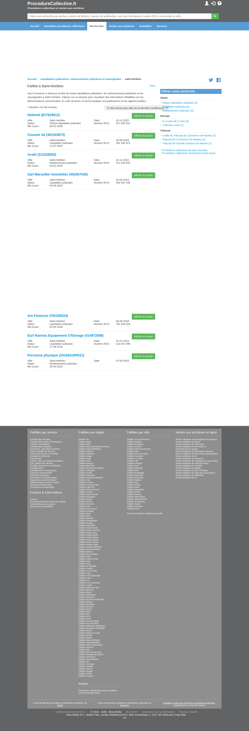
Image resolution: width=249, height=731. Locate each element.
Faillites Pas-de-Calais (89, 621)
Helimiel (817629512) (43, 115)
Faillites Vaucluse (86, 664)
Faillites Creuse (86, 492)
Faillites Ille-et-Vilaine (88, 554)
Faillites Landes (86, 568)
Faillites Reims (133, 492)
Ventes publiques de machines (189, 458)
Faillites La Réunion (88, 566)
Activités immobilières (40, 444)
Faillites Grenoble (135, 456)
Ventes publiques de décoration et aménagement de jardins (191, 447)
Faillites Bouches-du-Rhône (91, 468)
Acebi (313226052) (41, 154)
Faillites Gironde (86, 518)
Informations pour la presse (42, 504)
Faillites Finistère (86, 511)
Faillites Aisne (85, 442)
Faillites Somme (86, 647)
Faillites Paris (85, 618)
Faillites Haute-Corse (88, 528)
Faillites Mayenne (87, 597)
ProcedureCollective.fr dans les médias (48, 502)
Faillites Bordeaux (135, 444)
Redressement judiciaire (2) (177, 110)
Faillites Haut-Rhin (87, 525)
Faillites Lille (132, 461)
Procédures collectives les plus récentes (184, 150)
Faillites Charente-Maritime (91, 477)
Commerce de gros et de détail (44, 454)
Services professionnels (41, 485)
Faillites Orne (85, 616)
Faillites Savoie (85, 638)
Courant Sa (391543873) (46, 135)
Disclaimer (132, 711)
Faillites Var (84, 661)
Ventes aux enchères (121, 26)
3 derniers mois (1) (173, 125)
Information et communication (43, 477)
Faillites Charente (87, 475)
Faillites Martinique (87, 595)
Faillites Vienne (85, 669)
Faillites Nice (133, 482)
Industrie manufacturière (41, 473)
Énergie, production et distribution (45, 466)
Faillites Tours (133, 509)
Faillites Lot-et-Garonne (89, 583)
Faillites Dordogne (87, 497)
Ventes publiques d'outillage (188, 468)
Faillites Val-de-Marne (88, 659)
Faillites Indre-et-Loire (88, 559)
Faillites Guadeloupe (88, 520)
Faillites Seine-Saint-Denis (91, 645)
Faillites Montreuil (135, 475)
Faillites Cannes (134, 446)
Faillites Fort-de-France (137, 454)
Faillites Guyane (86, 523)
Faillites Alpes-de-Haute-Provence (94, 446)
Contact (33, 499)
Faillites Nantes (134, 480)
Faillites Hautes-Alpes (88, 544)
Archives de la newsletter (41, 506)
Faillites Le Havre (135, 458)
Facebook (124, 705)
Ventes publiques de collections (190, 444)
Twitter (60, 705)
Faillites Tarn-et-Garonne (90, 652)
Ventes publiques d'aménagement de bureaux (196, 439)
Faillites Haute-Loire (88, 532)
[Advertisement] (91, 216)
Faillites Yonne (85, 673)
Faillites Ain (84, 439)
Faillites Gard (85, 513)
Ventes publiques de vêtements (190, 475)
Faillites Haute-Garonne (89, 530)
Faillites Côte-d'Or (87, 487)
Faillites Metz (133, 470)
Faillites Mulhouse (135, 477)
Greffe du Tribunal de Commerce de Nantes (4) (189, 135)
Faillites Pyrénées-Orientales (92, 628)
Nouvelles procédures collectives (64, 26)
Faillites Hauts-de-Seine (89, 549)
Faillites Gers (85, 516)
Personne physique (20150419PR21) (55, 355)
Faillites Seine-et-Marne (89, 640)
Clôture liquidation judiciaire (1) (179, 102)
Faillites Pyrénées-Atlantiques (92, 626)
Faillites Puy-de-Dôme (89, 623)
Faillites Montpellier (136, 473)
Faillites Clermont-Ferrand (139, 449)
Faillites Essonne (86, 504)
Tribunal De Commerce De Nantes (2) (183, 139)
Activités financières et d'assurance (46, 442)
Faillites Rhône (85, 630)
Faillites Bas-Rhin (87, 466)
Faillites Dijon (133, 451)
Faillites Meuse (85, 602)
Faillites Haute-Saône (88, 537)
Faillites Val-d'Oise (87, 657)
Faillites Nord (85, 611)
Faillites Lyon (133, 466)
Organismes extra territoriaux (43, 480)
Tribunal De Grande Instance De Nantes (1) (187, 143)
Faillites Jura (84, 564)
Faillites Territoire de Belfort (91, 654)
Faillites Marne (85, 592)
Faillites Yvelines (86, 676)
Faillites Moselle (86, 607)
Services (162, 26)
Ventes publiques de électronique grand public (196, 454)
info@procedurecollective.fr (70, 711)
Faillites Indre (85, 556)
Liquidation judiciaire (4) (175, 106)
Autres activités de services (42, 451)
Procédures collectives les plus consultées (98, 690)
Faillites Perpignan (135, 489)
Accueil (34, 26)
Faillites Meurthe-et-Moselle (91, 599)
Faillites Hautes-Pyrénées (90, 547)
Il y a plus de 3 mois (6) (175, 121)
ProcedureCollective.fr (51, 3)
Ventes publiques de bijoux (188, 442)
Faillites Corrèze (86, 482)
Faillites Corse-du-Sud (89, 485)
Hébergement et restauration (43, 470)
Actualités (145, 26)
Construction (36, 458)
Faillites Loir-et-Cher (88, 571)
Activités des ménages (40, 439)
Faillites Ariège (85, 456)
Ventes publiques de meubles (189, 466)
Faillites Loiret (85, 578)
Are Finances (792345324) (47, 316)
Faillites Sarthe (85, 635)
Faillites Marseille (135, 468)
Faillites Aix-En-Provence (138, 439)
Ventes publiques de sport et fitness (192, 470)
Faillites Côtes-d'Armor (89, 489)
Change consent (188, 711)
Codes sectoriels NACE (89, 693)
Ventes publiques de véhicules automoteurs (195, 473)
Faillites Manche (86, 590)
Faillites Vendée (86, 666)
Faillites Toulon (134, 504)
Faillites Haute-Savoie (89, 540)
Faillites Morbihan (87, 604)
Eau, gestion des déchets (41, 463)
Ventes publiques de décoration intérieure (194, 451)
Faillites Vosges (86, 671)
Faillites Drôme (85, 501)
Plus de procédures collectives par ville (144, 513)
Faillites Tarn (84, 650)
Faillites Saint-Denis (136, 497)
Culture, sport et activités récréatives (46, 461)
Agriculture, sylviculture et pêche (45, 449)
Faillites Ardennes (87, 454)
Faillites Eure (84, 506)
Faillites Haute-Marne (88, 535)
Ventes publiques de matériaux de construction (197, 461)
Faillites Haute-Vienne (89, 542)
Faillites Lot (84, 580)
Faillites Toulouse (135, 506)
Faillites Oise (84, 614)
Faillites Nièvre (85, 609)
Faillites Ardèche (86, 451)
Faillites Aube (85, 458)
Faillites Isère (85, 561)
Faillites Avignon (134, 442)
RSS (152, 85)
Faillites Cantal (85, 473)
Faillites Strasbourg (136, 501)
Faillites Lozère (85, 585)
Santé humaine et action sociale (44, 482)
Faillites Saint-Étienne (137, 499)
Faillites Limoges (134, 463)
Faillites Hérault (86, 552)
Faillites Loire (85, 573)
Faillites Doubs (85, 499)
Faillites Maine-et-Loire (89, 587)
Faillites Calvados (87, 470)
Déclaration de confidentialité (158, 711)
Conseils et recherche (40, 456)
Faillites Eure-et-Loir (88, 509)
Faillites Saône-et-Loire (89, 633)
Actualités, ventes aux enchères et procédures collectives (189, 703)
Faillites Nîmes (134, 485)
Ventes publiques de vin (186, 477)
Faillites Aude (85, 461)
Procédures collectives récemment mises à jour (188, 153)
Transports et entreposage (42, 487)
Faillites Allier (85, 444)
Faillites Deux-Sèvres (88, 494)
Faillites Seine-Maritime (89, 642)
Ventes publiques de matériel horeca (192, 463)
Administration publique (40, 446)
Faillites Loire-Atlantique (89, 575)
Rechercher (97, 26)
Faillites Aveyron (86, 463)
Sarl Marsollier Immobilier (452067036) (57, 174)
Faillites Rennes (134, 494)
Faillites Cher (85, 480)
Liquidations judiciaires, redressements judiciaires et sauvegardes (80, 79)
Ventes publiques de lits (186, 456)
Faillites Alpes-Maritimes (90, 449)
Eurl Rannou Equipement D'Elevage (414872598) (65, 335)
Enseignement (36, 468)
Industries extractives (39, 475)
